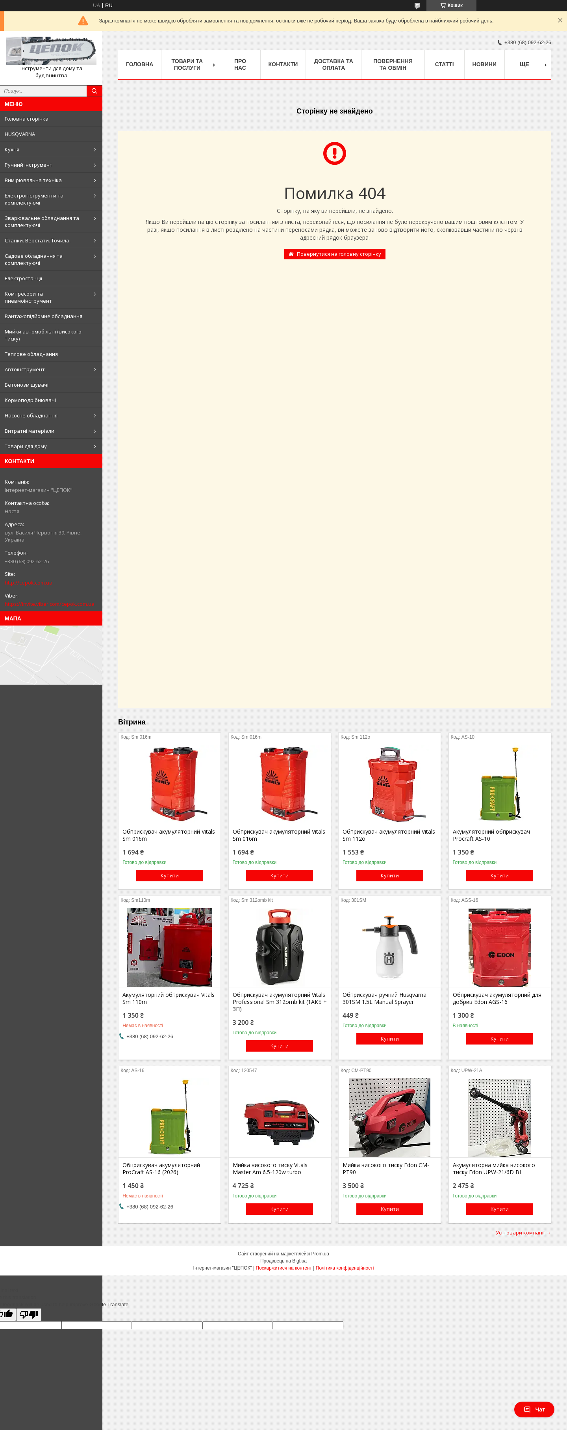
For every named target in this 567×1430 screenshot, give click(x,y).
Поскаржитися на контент (284, 1268)
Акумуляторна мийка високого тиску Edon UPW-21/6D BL (494, 1169)
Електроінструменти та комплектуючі (34, 199)
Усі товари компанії (520, 1232)
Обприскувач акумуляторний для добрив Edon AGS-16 (497, 998)
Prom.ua (320, 1254)
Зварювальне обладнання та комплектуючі (42, 221)
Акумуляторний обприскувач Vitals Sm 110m (168, 998)
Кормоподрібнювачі (30, 400)
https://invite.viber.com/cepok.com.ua (49, 603)
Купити (170, 875)
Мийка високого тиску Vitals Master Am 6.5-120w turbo (270, 1169)
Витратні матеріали (29, 430)
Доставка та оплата (333, 64)
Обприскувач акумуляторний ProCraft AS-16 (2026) (161, 1169)
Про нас (240, 64)
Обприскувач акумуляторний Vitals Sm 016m (168, 835)
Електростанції (23, 278)
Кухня (12, 149)
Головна (139, 64)
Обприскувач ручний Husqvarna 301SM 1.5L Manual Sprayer (384, 998)
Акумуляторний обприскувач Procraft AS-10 (491, 835)
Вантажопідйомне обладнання (43, 316)
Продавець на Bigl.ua (283, 1261)
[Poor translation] (28, 1314)
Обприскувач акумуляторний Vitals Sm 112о (389, 835)
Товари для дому (26, 446)
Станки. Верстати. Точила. (37, 240)
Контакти (283, 64)
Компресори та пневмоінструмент (28, 297)
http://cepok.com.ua (28, 582)
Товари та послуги (187, 64)
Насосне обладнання (31, 415)
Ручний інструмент (28, 164)
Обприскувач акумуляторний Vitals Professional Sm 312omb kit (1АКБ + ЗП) (280, 1002)
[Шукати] (94, 91)
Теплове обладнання (31, 354)
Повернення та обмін (392, 64)
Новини (484, 64)
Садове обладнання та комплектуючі (34, 259)
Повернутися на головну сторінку (339, 253)
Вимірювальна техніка (33, 180)
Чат (534, 1409)
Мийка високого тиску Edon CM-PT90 (386, 1169)
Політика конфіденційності (345, 1268)
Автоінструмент (25, 369)
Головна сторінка (26, 118)
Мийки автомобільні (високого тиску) (43, 335)
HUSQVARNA (20, 134)
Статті (444, 64)
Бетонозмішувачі (26, 384)
